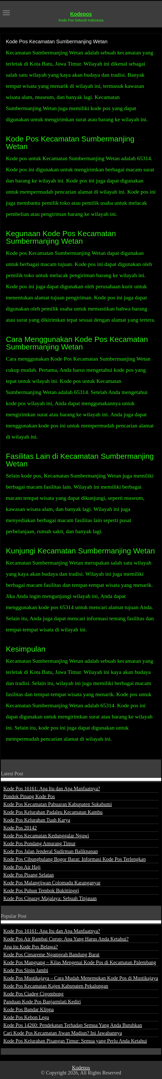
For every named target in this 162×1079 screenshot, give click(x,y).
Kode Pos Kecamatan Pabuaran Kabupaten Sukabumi (57, 804)
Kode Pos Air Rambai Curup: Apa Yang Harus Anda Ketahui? (66, 939)
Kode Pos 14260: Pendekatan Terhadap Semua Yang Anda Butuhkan (72, 1025)
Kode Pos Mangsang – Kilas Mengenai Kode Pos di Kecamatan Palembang (79, 962)
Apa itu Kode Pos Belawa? (30, 946)
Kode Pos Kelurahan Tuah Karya (36, 820)
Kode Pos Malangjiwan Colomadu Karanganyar (51, 882)
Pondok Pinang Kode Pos (29, 796)
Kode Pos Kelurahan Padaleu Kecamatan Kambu (53, 812)
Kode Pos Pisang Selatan (28, 875)
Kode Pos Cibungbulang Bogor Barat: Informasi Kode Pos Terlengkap (74, 859)
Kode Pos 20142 (20, 828)
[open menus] (6, 13)
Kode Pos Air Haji (21, 867)
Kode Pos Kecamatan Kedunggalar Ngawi (46, 835)
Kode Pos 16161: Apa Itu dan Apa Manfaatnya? (51, 788)
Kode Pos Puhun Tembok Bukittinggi (41, 890)
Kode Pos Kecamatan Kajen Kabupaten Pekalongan (55, 986)
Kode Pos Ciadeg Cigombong (33, 994)
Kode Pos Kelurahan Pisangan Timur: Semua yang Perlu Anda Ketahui (75, 1041)
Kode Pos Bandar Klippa (28, 1009)
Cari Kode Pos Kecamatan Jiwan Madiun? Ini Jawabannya (62, 1033)
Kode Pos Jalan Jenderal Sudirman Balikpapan (50, 851)
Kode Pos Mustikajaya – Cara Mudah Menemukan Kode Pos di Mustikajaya (80, 978)
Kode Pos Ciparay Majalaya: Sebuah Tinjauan (50, 898)
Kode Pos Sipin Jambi (25, 970)
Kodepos (81, 14)
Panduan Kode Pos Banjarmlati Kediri (42, 1001)
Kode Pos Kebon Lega (26, 1017)
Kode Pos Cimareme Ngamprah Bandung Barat (51, 954)
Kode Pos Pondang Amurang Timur (39, 843)
